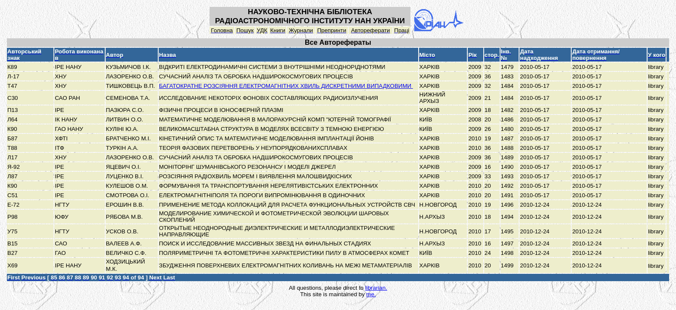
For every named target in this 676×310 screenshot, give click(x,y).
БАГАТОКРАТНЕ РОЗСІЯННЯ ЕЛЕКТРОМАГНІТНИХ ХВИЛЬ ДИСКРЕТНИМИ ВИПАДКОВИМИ (286, 86)
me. (371, 294)
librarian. (376, 288)
